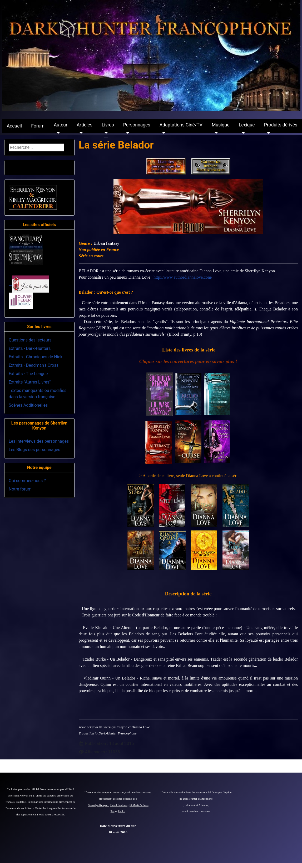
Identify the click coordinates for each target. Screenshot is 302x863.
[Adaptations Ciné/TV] (163, 132)
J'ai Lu (121, 811)
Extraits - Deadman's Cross (33, 365)
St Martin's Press (139, 805)
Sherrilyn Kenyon (98, 805)
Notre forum (20, 489)
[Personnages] (126, 132)
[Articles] (80, 132)
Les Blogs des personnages (34, 449)
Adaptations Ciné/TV (181, 124)
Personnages (136, 124)
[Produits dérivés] (267, 132)
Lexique (247, 124)
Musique (220, 124)
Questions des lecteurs (30, 340)
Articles (84, 124)
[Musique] (215, 132)
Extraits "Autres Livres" (30, 382)
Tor (113, 811)
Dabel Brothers (118, 805)
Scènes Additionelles (28, 405)
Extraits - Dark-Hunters (30, 348)
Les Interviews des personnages (39, 441)
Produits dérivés (280, 124)
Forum (37, 126)
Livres (108, 124)
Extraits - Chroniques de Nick (35, 356)
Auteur (60, 124)
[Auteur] (57, 132)
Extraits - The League (28, 373)
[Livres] (105, 132)
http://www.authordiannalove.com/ (183, 277)
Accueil (14, 126)
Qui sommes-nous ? (27, 480)
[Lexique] (242, 132)
